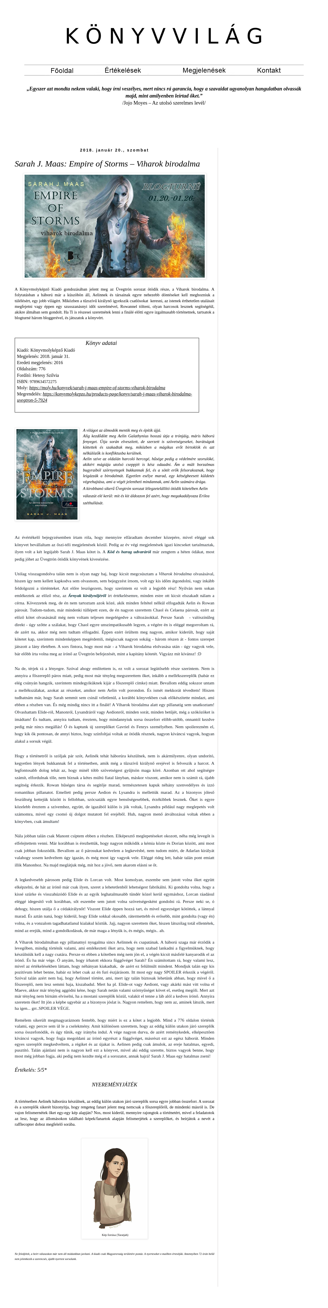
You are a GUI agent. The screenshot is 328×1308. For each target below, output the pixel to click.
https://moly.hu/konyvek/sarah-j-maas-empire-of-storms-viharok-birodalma (97, 387)
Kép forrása (109, 1234)
